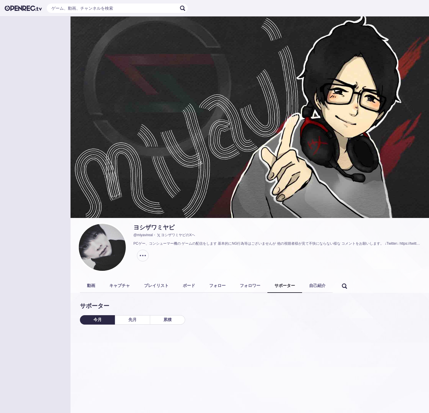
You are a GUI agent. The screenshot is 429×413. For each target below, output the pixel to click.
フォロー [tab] (217, 285)
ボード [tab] (189, 285)
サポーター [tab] (284, 285)
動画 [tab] (91, 285)
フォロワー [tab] (250, 285)
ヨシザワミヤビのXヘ (175, 235)
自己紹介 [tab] (317, 285)
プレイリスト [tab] (156, 285)
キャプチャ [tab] (119, 285)
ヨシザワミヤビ (154, 227)
